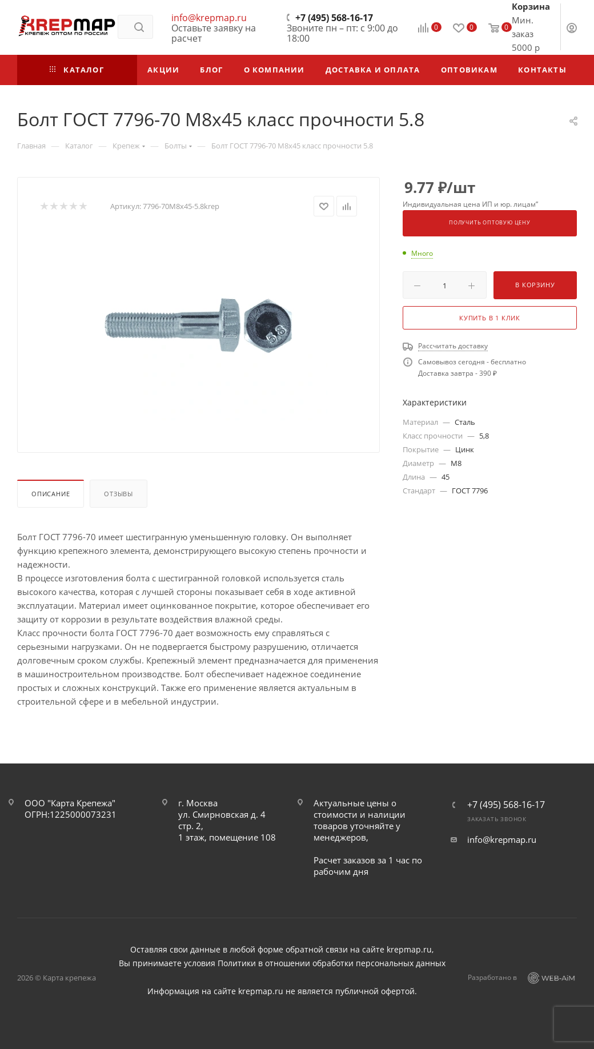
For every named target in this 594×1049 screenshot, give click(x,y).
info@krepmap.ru (209, 17)
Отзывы (118, 493)
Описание (50, 493)
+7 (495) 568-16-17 (334, 18)
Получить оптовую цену (490, 222)
